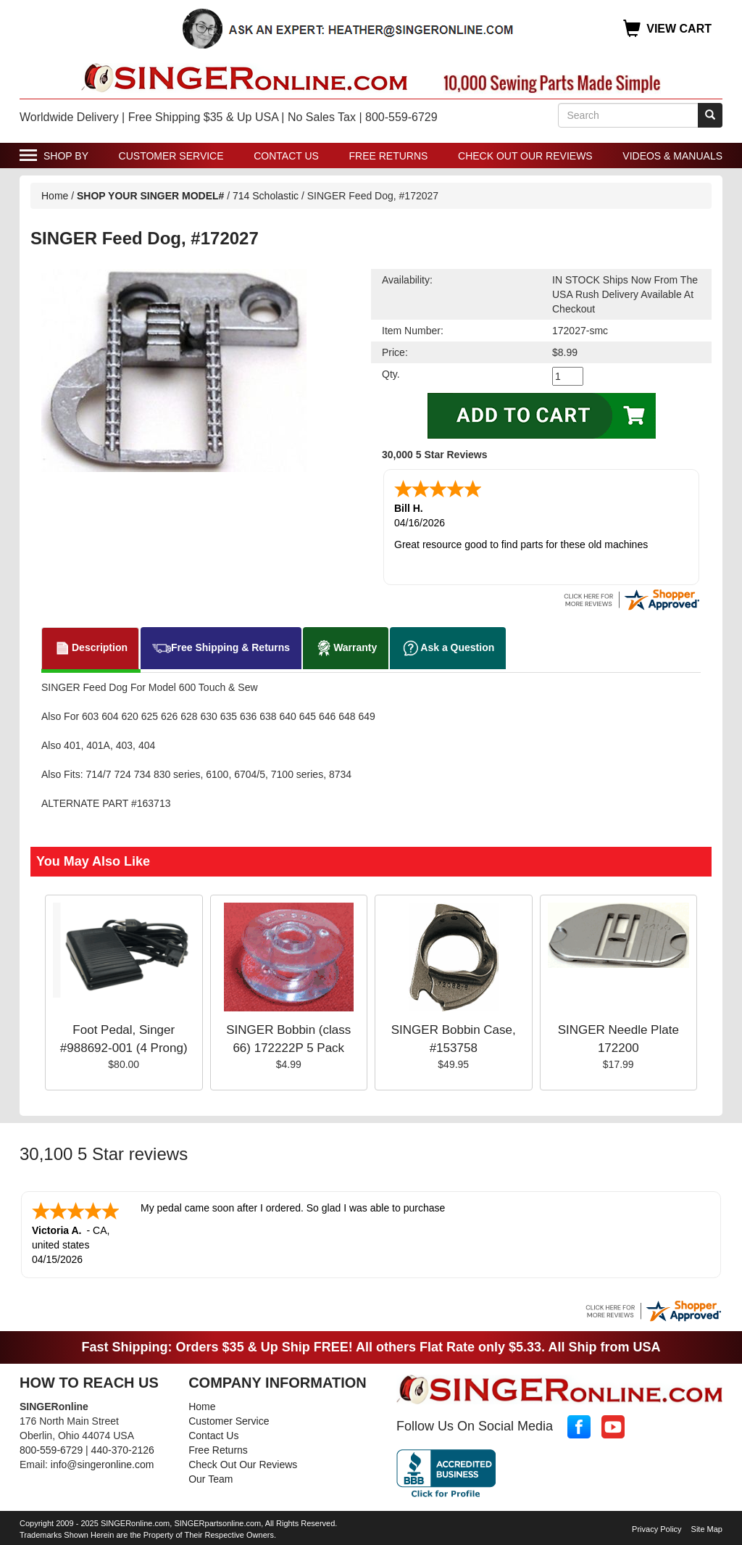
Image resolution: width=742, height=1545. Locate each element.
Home (54, 196)
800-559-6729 (51, 1450)
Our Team (210, 1479)
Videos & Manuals (672, 156)
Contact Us (286, 156)
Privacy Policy (656, 1529)
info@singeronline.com (102, 1464)
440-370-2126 (122, 1450)
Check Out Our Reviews (525, 156)
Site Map (706, 1529)
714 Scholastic (266, 196)
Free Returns (388, 156)
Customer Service (171, 156)
